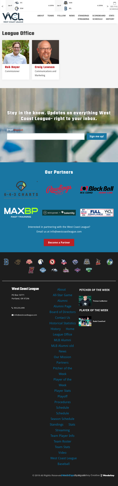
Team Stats (62, 447)
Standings (83, 15)
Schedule (62, 407)
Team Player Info (62, 436)
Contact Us (62, 317)
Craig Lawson (45, 67)
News (72, 15)
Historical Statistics (62, 323)
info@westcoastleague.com (66, 231)
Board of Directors (62, 312)
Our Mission (62, 357)
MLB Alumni (62, 340)
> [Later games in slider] (107, 6)
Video (62, 452)
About (40, 15)
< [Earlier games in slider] (2, 6)
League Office (62, 334)
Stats (72, 424)
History (110, 19)
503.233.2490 (18, 308)
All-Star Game (62, 295)
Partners (62, 362)
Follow (61, 15)
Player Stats (62, 390)
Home (70, 329)
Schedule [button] (98, 19)
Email (15, 130)
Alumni (62, 301)
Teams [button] (50, 15)
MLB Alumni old (62, 346)
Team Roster (62, 441)
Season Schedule (62, 419)
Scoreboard (98, 15)
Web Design (67, 475)
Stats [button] (111, 15)
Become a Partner (59, 242)
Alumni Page (62, 306)
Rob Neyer (12, 67)
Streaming (83, 19)
